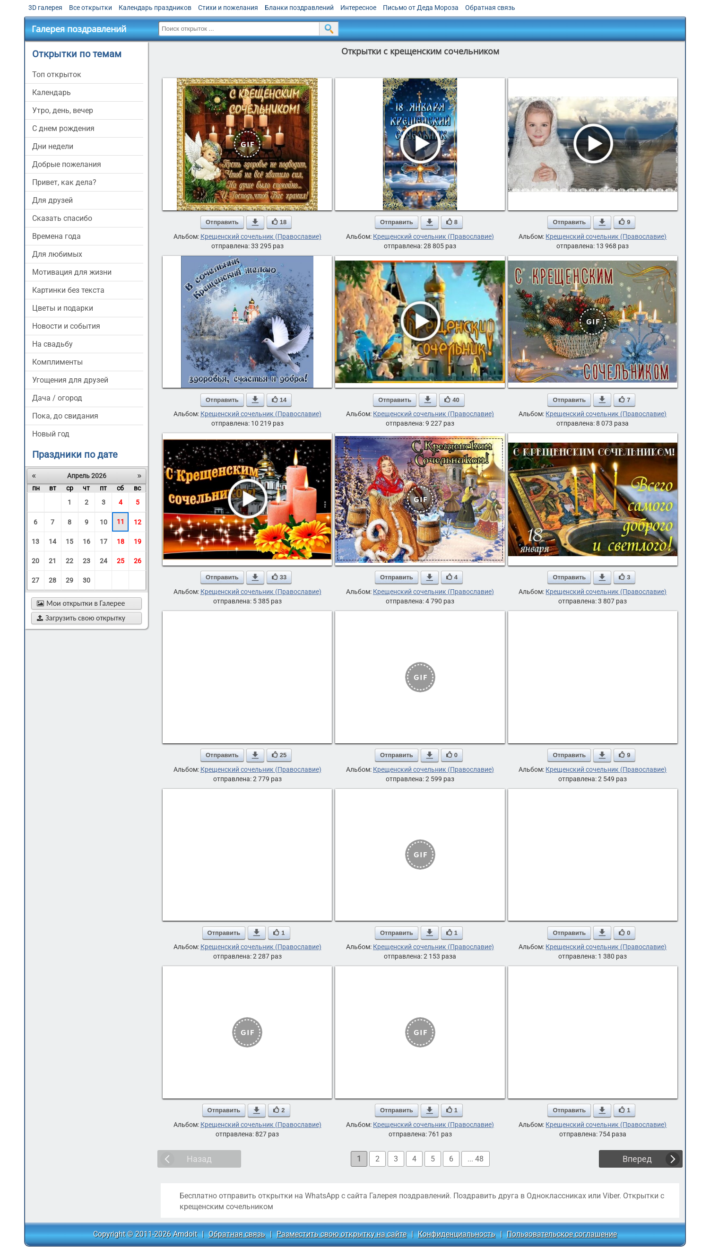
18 (120, 541)
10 (103, 522)
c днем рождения (63, 128)
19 (137, 541)
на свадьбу (52, 344)
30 (86, 580)
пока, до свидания (65, 415)
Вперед (637, 1159)
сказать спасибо (62, 218)
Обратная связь (490, 7)
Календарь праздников (155, 7)
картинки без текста (68, 290)
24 (103, 561)
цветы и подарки (62, 308)
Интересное (358, 7)
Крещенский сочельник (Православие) (260, 236)
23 (86, 561)
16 (86, 541)
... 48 (476, 1158)
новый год (50, 433)
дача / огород (57, 397)
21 (52, 561)
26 (137, 561)
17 (103, 541)
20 (35, 561)
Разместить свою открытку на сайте (342, 1234)
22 (69, 561)
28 (52, 580)
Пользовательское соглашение (562, 1234)
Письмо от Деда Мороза (421, 7)
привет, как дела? (64, 182)
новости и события (66, 326)
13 (35, 541)
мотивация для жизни (72, 272)
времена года (56, 236)
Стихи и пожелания (228, 7)
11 (120, 521)
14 (52, 541)
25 (120, 561)
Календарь (51, 92)
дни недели (52, 146)
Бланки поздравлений (299, 7)
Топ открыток (56, 74)
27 (35, 580)
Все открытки (90, 7)
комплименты (57, 362)
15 (69, 541)
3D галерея (45, 7)
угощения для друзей (70, 379)
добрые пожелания (66, 164)
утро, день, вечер (62, 110)
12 (137, 522)
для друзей (52, 200)
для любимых (57, 254)
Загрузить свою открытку (81, 617)
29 (69, 580)
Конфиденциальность (456, 1234)
